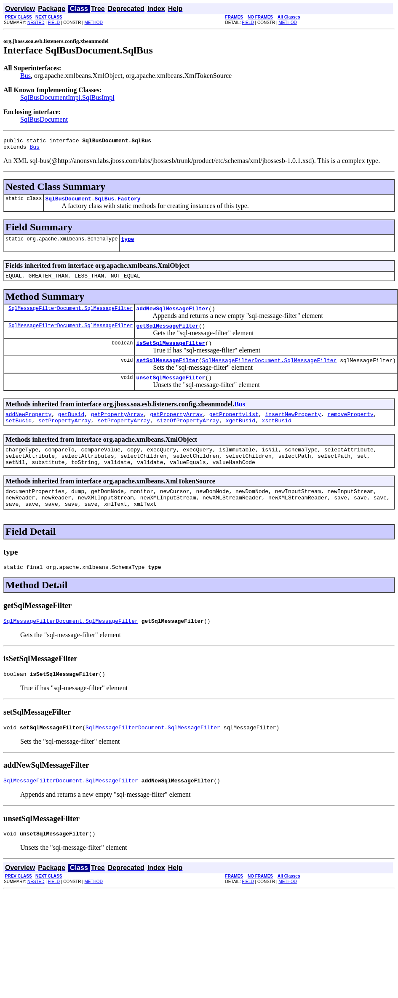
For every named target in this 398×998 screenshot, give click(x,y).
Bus (25, 75)
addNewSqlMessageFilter (172, 316)
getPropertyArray (117, 428)
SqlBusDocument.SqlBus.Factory (92, 202)
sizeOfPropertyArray (188, 435)
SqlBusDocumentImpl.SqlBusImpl (67, 97)
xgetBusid (240, 435)
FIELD (54, 22)
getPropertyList (234, 428)
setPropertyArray (64, 435)
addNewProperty (28, 428)
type (127, 244)
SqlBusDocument (44, 119)
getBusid (71, 428)
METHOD (94, 22)
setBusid (18, 435)
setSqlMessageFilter (167, 371)
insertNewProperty (293, 428)
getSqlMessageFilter (167, 334)
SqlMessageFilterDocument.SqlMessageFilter (70, 315)
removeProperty (351, 428)
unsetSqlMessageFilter (170, 390)
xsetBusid (276, 435)
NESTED (36, 22)
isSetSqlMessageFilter (170, 353)
